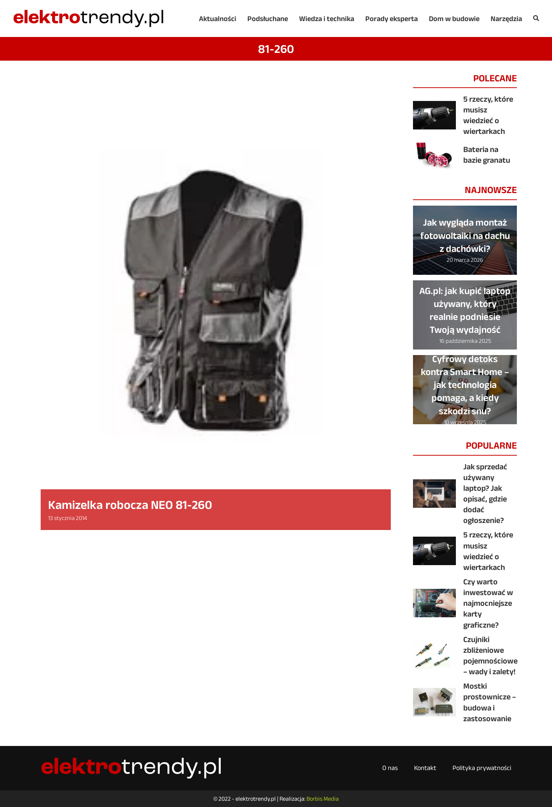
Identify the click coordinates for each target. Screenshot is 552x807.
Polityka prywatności (482, 767)
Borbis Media (323, 798)
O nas (390, 767)
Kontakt (425, 767)
